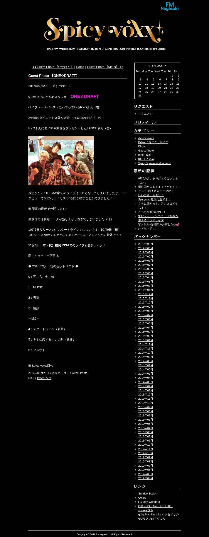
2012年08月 (145, 461)
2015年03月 (145, 331)
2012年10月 (145, 453)
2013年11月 (145, 398)
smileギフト (145, 510)
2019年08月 (145, 248)
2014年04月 (145, 377)
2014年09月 (145, 356)
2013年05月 (145, 423)
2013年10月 (145, 402)
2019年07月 (145, 252)
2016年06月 (145, 269)
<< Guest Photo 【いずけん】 (53, 67)
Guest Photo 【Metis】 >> (105, 67)
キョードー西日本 (46, 255)
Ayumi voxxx (146, 138)
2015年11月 (145, 298)
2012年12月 (145, 444)
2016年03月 (145, 281)
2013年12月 (145, 394)
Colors (142, 497)
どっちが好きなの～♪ (151, 211)
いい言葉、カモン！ (151, 195)
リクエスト (145, 113)
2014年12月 (145, 344)
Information (145, 154)
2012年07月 (145, 465)
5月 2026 (157, 65)
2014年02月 (145, 386)
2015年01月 (145, 340)
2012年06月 (145, 469)
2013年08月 (145, 411)
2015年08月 (145, 310)
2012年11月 (145, 449)
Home (80, 67)
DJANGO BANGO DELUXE (155, 506)
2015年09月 (145, 306)
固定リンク (44, 378)
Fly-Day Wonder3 (149, 501)
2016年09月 (145, 256)
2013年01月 (145, 440)
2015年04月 (145, 327)
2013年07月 (145, 415)
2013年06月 (145, 419)
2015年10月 (145, 302)
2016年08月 (145, 260)
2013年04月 (145, 428)
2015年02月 (145, 336)
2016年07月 (145, 264)
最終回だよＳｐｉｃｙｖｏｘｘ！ (159, 186)
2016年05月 (145, 273)
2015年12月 (145, 294)
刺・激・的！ (146, 228)
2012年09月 (145, 457)
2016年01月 (145, 290)
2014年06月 (145, 369)
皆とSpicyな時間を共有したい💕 (159, 224)
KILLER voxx (146, 159)
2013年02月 (145, 436)
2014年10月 (145, 352)
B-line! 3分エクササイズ (153, 142)
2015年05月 (145, 323)
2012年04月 (145, 478)
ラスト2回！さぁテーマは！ (156, 191)
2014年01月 (145, 390)
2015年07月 (145, 315)
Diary (141, 146)
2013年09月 (145, 407)
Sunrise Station (147, 493)
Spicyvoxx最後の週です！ (154, 199)
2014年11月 (145, 348)
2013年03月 (145, 432)
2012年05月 (145, 474)
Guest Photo (79, 373)
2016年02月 (145, 285)
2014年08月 (145, 361)
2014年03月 (145, 382)
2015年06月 (145, 319)
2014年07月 (145, 365)
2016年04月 (145, 277)
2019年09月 (145, 243)
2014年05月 (145, 373)
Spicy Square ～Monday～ (154, 163)
